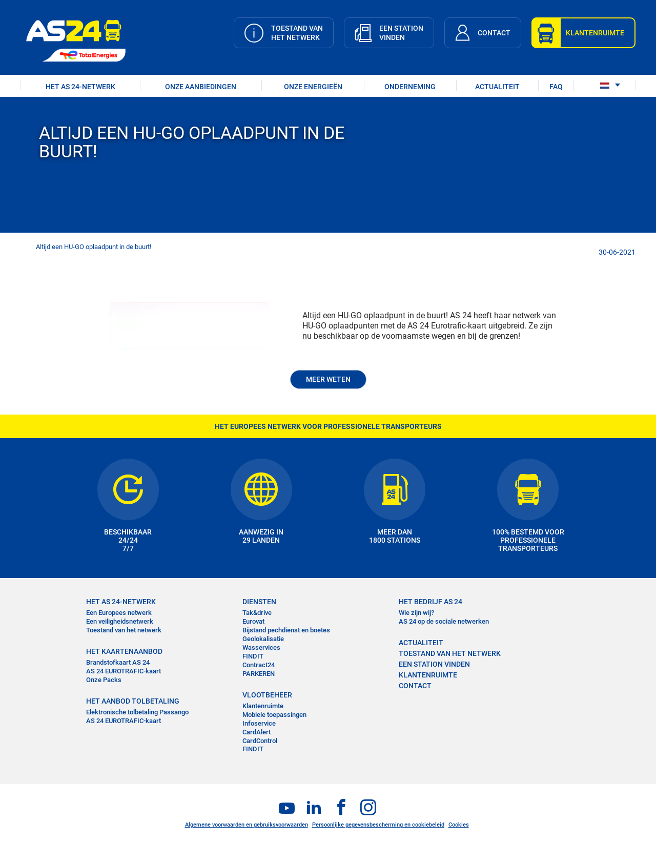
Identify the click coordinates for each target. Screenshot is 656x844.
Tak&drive (257, 612)
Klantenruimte (262, 706)
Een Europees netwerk (119, 612)
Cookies (458, 824)
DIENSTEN (259, 602)
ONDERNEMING (410, 87)
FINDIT (252, 656)
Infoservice (259, 723)
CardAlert (256, 732)
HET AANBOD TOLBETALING (132, 701)
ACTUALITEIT (497, 87)
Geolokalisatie (263, 639)
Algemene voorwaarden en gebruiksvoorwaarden (246, 824)
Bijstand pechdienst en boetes (286, 630)
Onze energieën (313, 87)
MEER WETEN (328, 379)
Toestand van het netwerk (123, 630)
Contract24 (258, 665)
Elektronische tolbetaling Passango (137, 712)
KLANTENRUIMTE (428, 675)
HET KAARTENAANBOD (124, 651)
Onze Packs (103, 680)
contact (415, 686)
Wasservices (261, 647)
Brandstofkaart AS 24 (118, 662)
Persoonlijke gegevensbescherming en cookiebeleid (378, 824)
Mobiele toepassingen (274, 714)
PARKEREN (258, 673)
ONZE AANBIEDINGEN (200, 87)
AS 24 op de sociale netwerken (444, 621)
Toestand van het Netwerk (450, 653)
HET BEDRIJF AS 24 (430, 602)
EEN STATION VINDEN (434, 664)
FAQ (556, 87)
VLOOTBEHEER (267, 695)
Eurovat (253, 621)
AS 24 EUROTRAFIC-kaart (123, 671)
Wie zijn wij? (416, 612)
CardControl (259, 741)
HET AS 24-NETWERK (80, 87)
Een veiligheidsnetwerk (119, 621)
